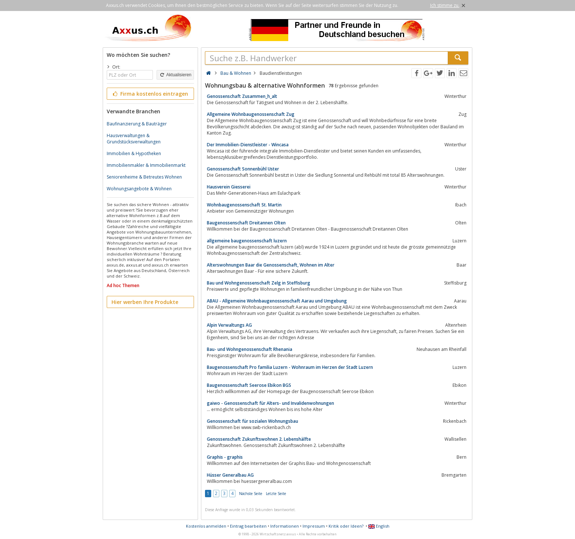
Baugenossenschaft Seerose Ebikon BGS (249, 385)
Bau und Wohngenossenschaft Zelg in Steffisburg (258, 283)
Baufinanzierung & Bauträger (137, 124)
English (378, 526)
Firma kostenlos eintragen (149, 93)
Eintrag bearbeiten (248, 526)
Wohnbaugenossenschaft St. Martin (244, 205)
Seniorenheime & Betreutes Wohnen (144, 177)
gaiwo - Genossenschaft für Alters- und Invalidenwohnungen (270, 403)
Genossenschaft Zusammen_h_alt (242, 96)
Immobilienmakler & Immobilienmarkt (146, 165)
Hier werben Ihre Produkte (144, 301)
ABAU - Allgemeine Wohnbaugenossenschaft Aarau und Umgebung (277, 301)
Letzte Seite (276, 493)
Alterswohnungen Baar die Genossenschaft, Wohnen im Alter (270, 265)
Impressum (314, 526)
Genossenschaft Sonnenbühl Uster (243, 169)
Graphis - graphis (225, 457)
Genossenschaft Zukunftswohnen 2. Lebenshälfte (259, 439)
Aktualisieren (175, 74)
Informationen (284, 526)
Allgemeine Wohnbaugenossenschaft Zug (250, 114)
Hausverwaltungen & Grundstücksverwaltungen (134, 138)
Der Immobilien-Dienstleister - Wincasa (248, 145)
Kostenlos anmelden (206, 526)
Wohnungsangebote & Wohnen (139, 189)
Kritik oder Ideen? (346, 526)
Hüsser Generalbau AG (230, 475)
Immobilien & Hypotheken (134, 153)
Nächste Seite (250, 493)
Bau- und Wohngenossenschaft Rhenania (249, 349)
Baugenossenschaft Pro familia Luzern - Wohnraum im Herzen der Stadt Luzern (290, 367)
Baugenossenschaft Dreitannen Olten (246, 223)
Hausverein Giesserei (228, 187)
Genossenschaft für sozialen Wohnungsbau (252, 421)
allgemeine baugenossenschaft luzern (247, 241)
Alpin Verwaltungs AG (229, 325)
